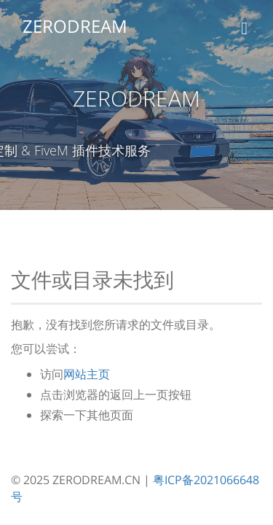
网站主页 (86, 374)
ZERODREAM (74, 26)
